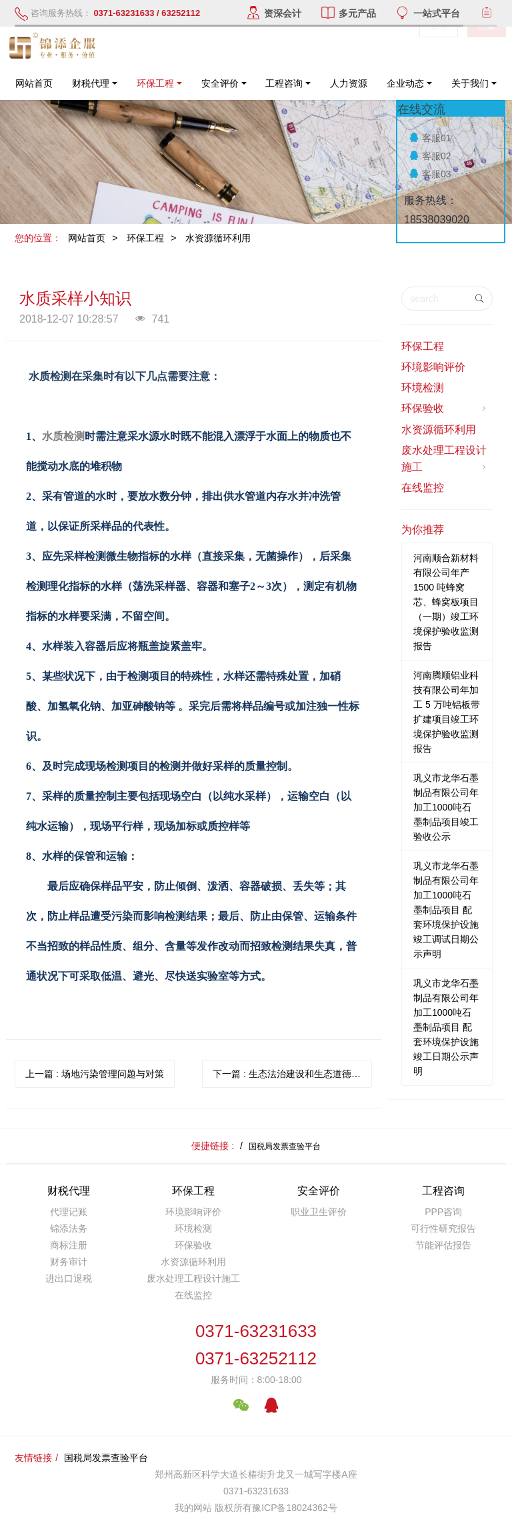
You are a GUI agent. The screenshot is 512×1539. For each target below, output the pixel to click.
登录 (438, 46)
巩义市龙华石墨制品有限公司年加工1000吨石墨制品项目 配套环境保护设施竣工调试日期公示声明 (446, 909)
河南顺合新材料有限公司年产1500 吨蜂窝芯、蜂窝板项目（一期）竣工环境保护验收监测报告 (446, 602)
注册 (486, 46)
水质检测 (63, 436)
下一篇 (292, 1073)
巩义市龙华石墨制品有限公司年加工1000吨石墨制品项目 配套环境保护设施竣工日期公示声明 (446, 1027)
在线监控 (422, 487)
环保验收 (445, 408)
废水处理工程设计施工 (445, 460)
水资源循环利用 (218, 238)
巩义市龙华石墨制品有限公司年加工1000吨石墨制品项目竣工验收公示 (446, 807)
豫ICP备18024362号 (294, 1507)
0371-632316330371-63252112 (256, 1344)
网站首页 (34, 83)
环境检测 (422, 387)
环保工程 (145, 238)
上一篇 (94, 1073)
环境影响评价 (433, 367)
